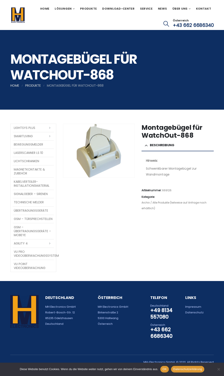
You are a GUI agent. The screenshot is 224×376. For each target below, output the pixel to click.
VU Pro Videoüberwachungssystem (34, 253)
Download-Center (118, 9)
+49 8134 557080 (161, 313)
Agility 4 (21, 243)
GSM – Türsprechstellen (33, 219)
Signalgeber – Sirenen (31, 194)
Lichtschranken (26, 161)
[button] (166, 24)
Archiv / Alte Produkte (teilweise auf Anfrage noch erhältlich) (174, 205)
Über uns (179, 9)
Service (146, 9)
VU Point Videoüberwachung (30, 266)
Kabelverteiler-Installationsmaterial (31, 183)
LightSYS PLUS (24, 128)
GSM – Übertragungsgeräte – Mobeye (32, 231)
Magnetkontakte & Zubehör (29, 171)
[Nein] (218, 369)
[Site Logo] (17, 15)
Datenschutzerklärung (187, 369)
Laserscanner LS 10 (28, 153)
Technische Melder (29, 202)
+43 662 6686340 (193, 25)
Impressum (193, 307)
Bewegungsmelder (28, 144)
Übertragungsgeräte (31, 210)
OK (165, 369)
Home (44, 9)
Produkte (88, 9)
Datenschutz (194, 312)
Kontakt (203, 9)
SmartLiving (23, 136)
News (162, 9)
